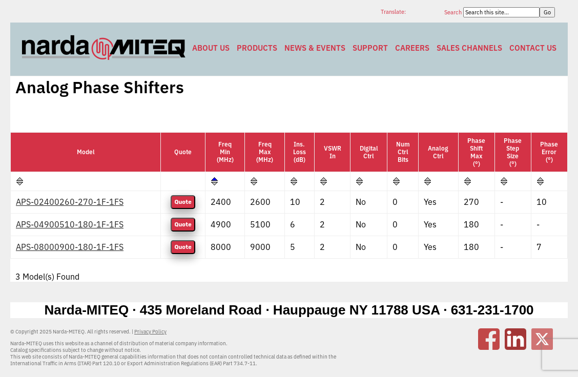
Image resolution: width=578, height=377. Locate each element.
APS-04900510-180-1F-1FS (69, 224)
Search (453, 12)
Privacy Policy (150, 331)
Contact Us (532, 48)
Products (257, 48)
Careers (412, 48)
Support (370, 48)
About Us (211, 48)
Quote (182, 202)
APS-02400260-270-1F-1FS (69, 202)
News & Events (314, 48)
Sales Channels (469, 48)
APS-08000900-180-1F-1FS (69, 247)
